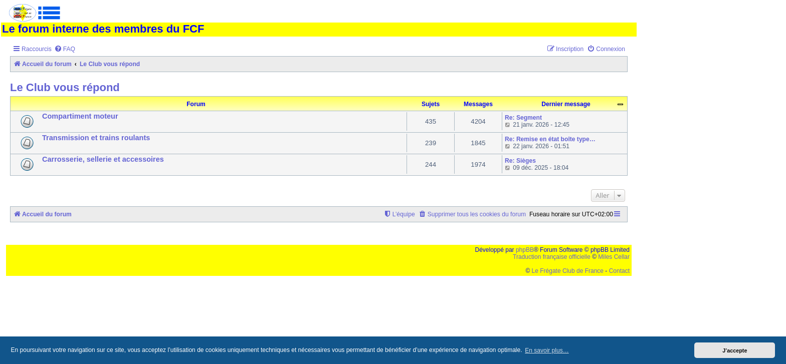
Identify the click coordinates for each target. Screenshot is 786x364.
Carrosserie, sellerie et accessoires (103, 159)
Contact (619, 270)
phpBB (525, 249)
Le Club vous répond (65, 87)
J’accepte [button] (734, 350)
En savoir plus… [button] (546, 350)
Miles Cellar (614, 256)
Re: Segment (523, 117)
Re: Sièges (520, 160)
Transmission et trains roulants (96, 138)
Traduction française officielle (552, 256)
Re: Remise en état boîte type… (550, 139)
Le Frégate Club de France (568, 270)
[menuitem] (64, 49)
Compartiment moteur (80, 116)
